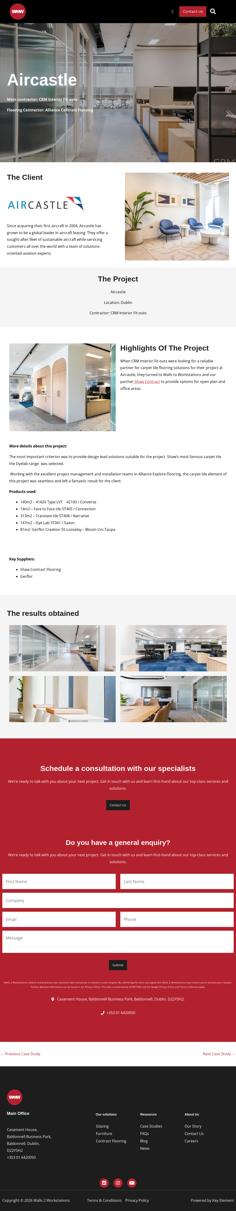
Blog (144, 1141)
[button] (172, 11)
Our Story (193, 1126)
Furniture (104, 1133)
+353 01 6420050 (21, 1157)
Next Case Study (219, 1053)
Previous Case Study (20, 1053)
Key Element (223, 1200)
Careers (191, 1141)
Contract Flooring (111, 1141)
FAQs (144, 1133)
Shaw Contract (147, 381)
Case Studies (151, 1126)
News (145, 1148)
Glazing (102, 1126)
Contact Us (194, 1133)
